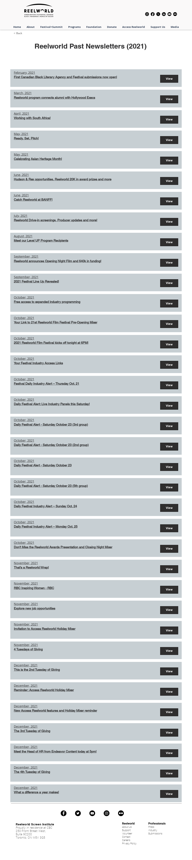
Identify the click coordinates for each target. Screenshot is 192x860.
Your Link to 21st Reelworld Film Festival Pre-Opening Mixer (55, 322)
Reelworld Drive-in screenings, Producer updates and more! (55, 220)
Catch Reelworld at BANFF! (33, 199)
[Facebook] (153, 14)
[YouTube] (92, 813)
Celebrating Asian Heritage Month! (38, 159)
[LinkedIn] (164, 14)
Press (151, 827)
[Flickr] (175, 14)
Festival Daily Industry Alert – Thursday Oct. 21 (46, 383)
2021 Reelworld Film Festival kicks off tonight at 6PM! (51, 343)
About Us (127, 827)
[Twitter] (78, 813)
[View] (169, 79)
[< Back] (24, 33)
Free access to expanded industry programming (47, 302)
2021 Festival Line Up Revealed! (36, 281)
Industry (152, 830)
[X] (158, 14)
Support (126, 830)
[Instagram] (147, 14)
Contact (126, 836)
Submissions (155, 833)
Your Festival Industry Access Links (38, 363)
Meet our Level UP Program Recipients (41, 240)
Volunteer (127, 833)
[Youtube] (169, 14)
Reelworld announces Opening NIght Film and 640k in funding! (57, 261)
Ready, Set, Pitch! (26, 138)
